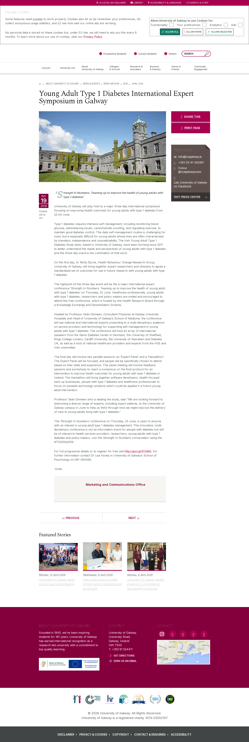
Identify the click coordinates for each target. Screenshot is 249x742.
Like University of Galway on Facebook (190, 184)
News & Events (91, 83)
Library (138, 2)
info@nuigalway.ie (190, 156)
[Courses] (48, 68)
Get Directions (124, 655)
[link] (77, 699)
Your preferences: (189, 24)
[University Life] (68, 68)
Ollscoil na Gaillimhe (112, 2)
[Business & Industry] (158, 68)
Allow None (194, 31)
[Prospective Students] (113, 54)
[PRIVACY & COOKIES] (95, 734)
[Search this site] (206, 54)
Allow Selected (221, 31)
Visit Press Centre (187, 196)
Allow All (171, 31)
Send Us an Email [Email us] (125, 660)
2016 (125, 83)
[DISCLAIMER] (68, 734)
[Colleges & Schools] (117, 68)
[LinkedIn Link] (193, 634)
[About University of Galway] (93, 68)
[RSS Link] (204, 634)
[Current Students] (145, 54)
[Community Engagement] (200, 68)
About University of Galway (62, 83)
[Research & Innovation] (137, 68)
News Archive (111, 83)
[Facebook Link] (172, 634)
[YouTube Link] (182, 634)
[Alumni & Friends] (180, 68)
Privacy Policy (93, 36)
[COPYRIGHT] (122, 734)
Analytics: (216, 24)
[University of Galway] (64, 53)
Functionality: (159, 24)
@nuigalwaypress (189, 171)
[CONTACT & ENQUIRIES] (152, 734)
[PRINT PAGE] (190, 128)
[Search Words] (196, 54)
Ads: (234, 24)
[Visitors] (170, 54)
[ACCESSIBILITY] (181, 734)
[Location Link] (183, 662)
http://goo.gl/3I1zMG (137, 451)
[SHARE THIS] (190, 116)
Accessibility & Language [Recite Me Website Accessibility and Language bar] (164, 2)
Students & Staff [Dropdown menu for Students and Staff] (198, 2)
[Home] (40, 83)
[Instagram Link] (161, 634)
